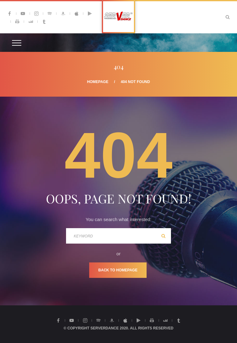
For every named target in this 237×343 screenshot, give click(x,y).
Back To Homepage (118, 270)
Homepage (97, 82)
